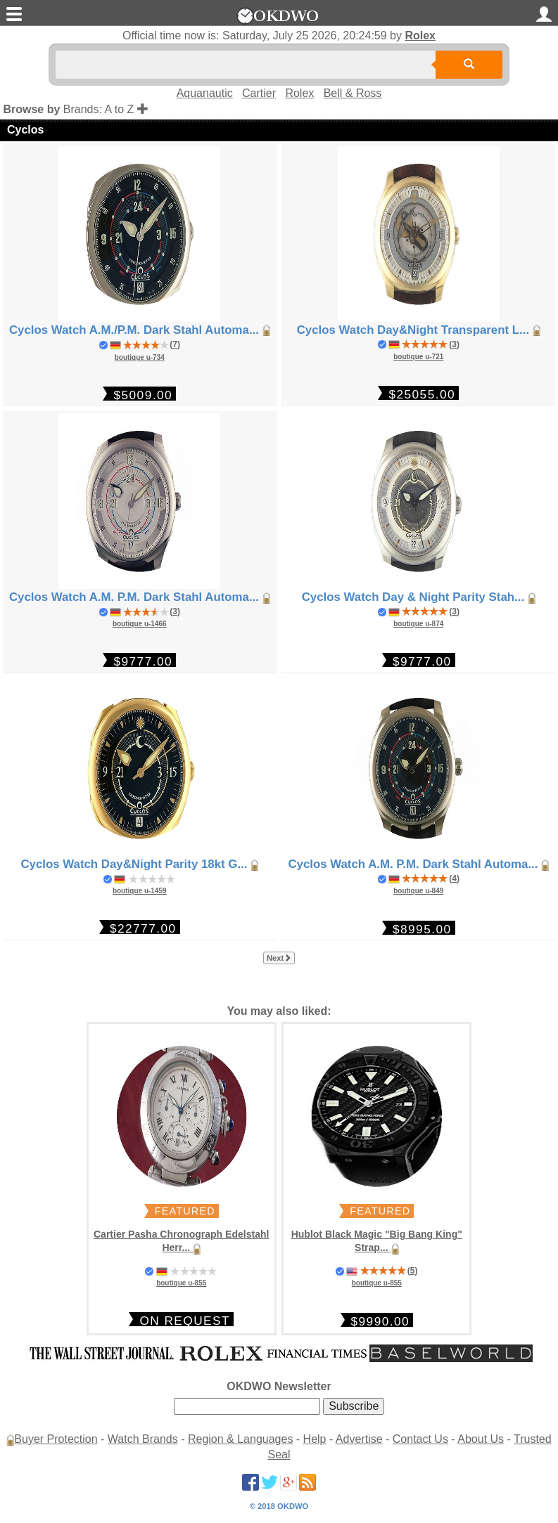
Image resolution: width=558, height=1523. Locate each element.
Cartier (259, 93)
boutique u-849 (418, 891)
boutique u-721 (418, 357)
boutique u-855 (181, 1283)
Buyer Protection (55, 1439)
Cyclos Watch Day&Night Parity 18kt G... (139, 864)
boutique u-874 (418, 624)
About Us (480, 1439)
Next (279, 958)
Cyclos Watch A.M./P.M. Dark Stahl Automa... (139, 330)
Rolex (420, 35)
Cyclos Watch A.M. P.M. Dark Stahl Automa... (139, 597)
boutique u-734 (140, 357)
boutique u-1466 (140, 624)
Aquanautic (205, 93)
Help (314, 1439)
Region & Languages (240, 1439)
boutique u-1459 (140, 891)
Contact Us (420, 1439)
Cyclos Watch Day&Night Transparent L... (418, 330)
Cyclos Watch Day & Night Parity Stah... (418, 597)
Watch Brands (143, 1439)
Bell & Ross (353, 93)
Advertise (359, 1439)
